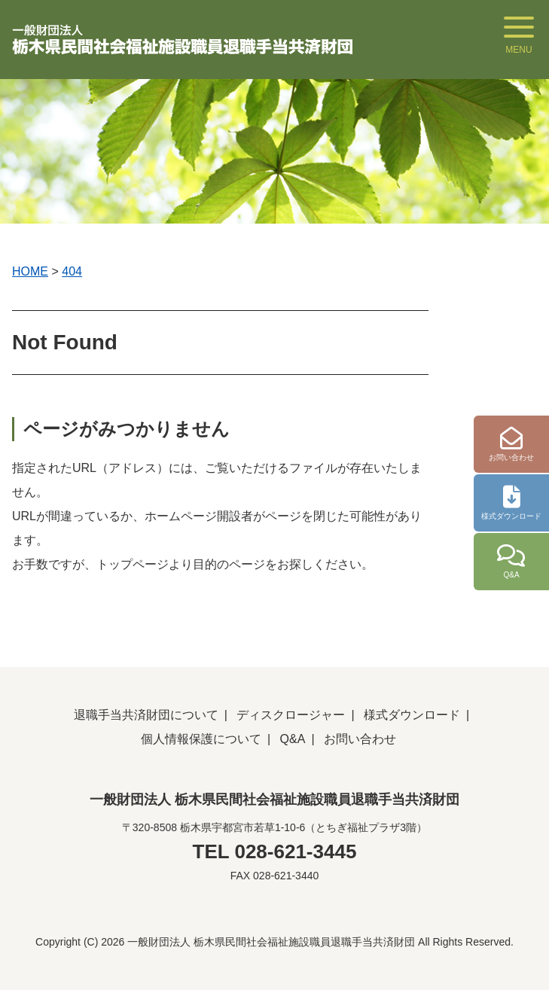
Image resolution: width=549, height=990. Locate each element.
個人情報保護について (201, 739)
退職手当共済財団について (146, 714)
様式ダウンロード (412, 714)
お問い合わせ (360, 739)
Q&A (293, 739)
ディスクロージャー (290, 714)
